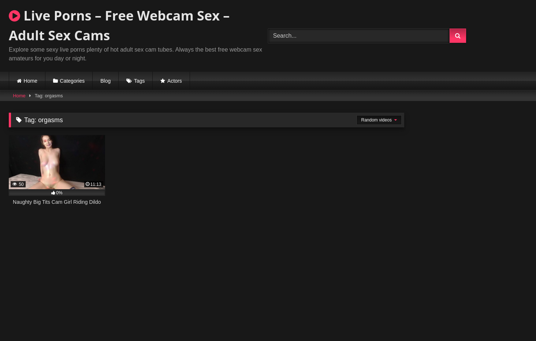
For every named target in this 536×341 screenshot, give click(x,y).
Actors (174, 81)
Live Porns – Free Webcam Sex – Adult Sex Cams (119, 25)
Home (30, 81)
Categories (72, 81)
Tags (139, 81)
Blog (105, 81)
